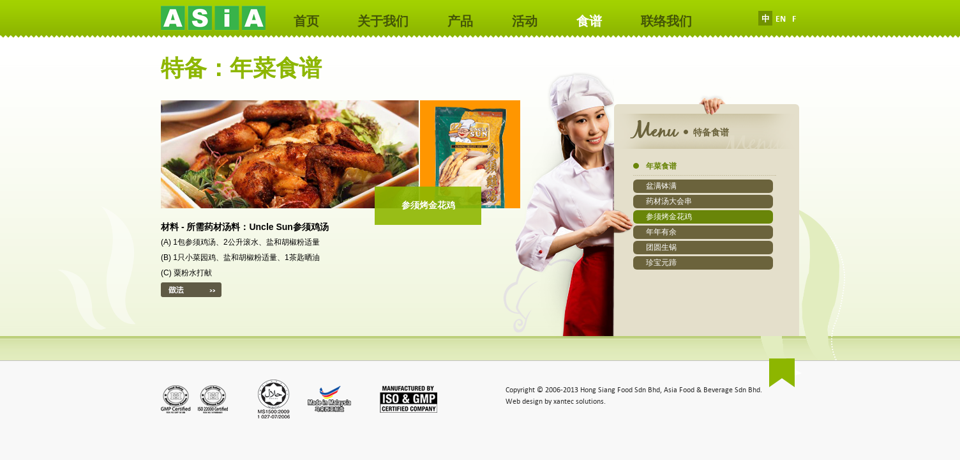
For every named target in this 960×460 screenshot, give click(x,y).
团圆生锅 (661, 247)
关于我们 (383, 21)
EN (781, 19)
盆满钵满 (661, 185)
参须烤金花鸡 (669, 216)
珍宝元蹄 (661, 262)
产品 (460, 21)
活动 (524, 21)
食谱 (589, 21)
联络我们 (666, 21)
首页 (306, 21)
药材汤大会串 (669, 201)
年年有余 (661, 231)
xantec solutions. (579, 401)
